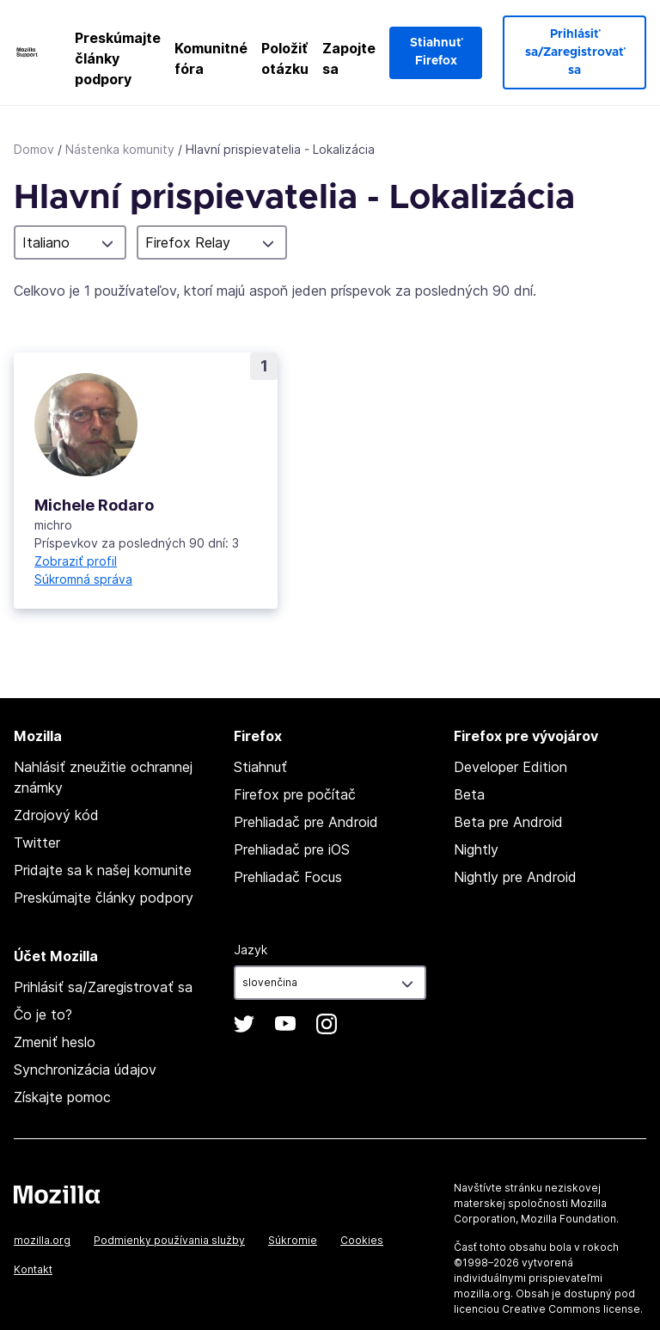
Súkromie (292, 1240)
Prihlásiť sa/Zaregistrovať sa (574, 52)
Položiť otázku (285, 58)
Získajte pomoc (62, 1097)
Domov (34, 149)
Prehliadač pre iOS (292, 849)
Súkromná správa (83, 579)
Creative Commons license (571, 1308)
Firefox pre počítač (295, 794)
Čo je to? (43, 1014)
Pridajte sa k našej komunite (103, 870)
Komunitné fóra (211, 58)
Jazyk (250, 949)
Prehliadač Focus (288, 877)
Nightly (476, 849)
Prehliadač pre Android (306, 821)
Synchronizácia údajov (85, 1069)
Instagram (326, 1024)
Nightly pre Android (515, 877)
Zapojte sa (349, 58)
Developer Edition (510, 766)
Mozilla (57, 1194)
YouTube (285, 1024)
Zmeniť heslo (54, 1042)
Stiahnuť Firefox (435, 52)
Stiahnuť (260, 766)
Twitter (37, 842)
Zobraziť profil (75, 561)
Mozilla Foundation (568, 1218)
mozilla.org (42, 1240)
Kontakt (33, 1269)
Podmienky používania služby (169, 1240)
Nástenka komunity (119, 149)
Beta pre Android (508, 821)
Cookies (361, 1240)
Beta (469, 794)
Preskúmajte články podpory (118, 58)
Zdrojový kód (56, 815)
